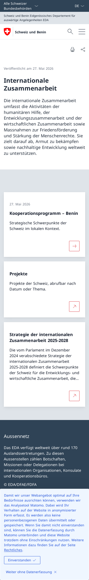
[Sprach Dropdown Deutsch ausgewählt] (79, 6)
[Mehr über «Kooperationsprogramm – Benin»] (74, 246)
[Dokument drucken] (72, 49)
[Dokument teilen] (83, 49)
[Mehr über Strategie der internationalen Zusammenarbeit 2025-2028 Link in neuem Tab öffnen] (74, 396)
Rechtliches (13, 550)
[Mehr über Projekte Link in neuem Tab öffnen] (74, 306)
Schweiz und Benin (30, 32)
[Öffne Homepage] (25, 31)
